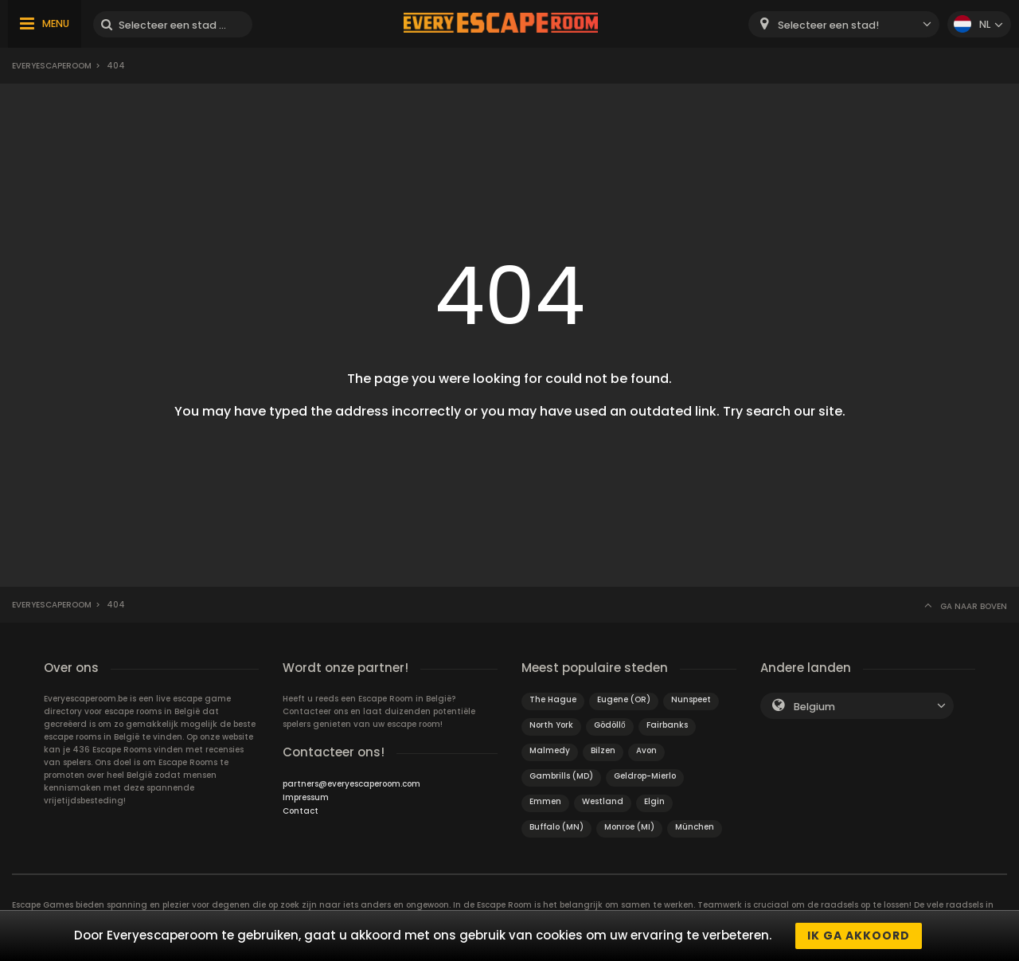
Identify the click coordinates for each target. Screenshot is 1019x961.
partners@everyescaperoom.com (351, 784)
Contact (300, 811)
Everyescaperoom (52, 66)
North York (551, 725)
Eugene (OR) (623, 699)
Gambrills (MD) (561, 776)
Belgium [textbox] (814, 706)
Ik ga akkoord (858, 935)
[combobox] (843, 24)
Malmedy (549, 750)
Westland (602, 801)
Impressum (306, 797)
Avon (646, 750)
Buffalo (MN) (556, 827)
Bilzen (603, 750)
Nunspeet (691, 699)
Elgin (654, 801)
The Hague (552, 699)
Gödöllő (610, 725)
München (694, 827)
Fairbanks (667, 725)
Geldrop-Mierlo (645, 776)
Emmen (545, 801)
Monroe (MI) (629, 827)
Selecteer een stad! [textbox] (828, 25)
